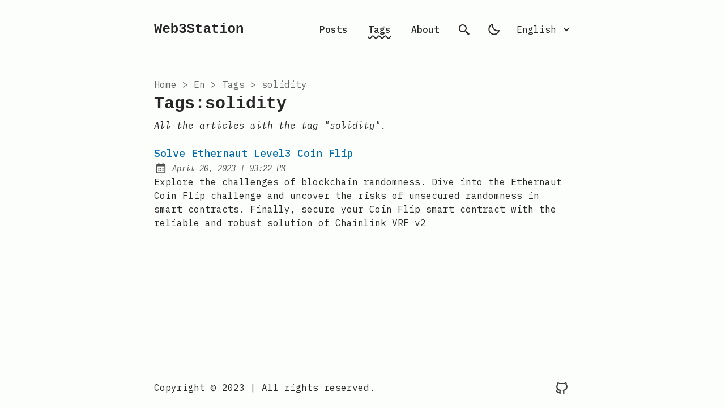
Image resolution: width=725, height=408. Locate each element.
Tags (379, 29)
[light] (494, 29)
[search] (464, 29)
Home (165, 84)
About (425, 29)
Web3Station (199, 29)
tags (233, 84)
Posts (333, 29)
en (199, 84)
